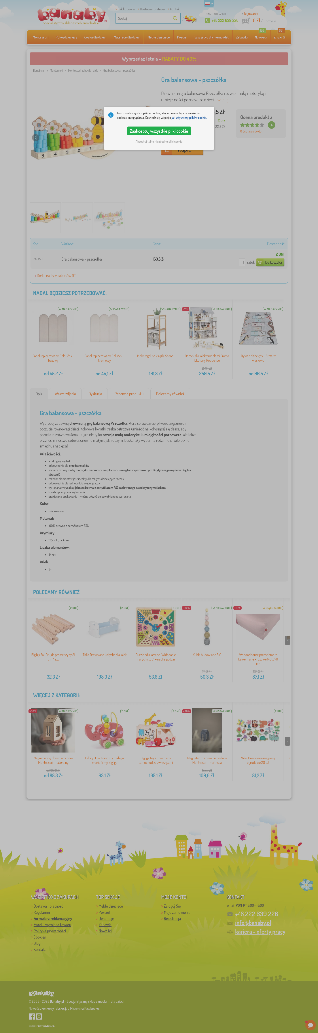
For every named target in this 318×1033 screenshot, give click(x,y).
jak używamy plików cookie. (189, 117)
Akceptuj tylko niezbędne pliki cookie (159, 141)
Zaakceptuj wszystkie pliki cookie (159, 131)
